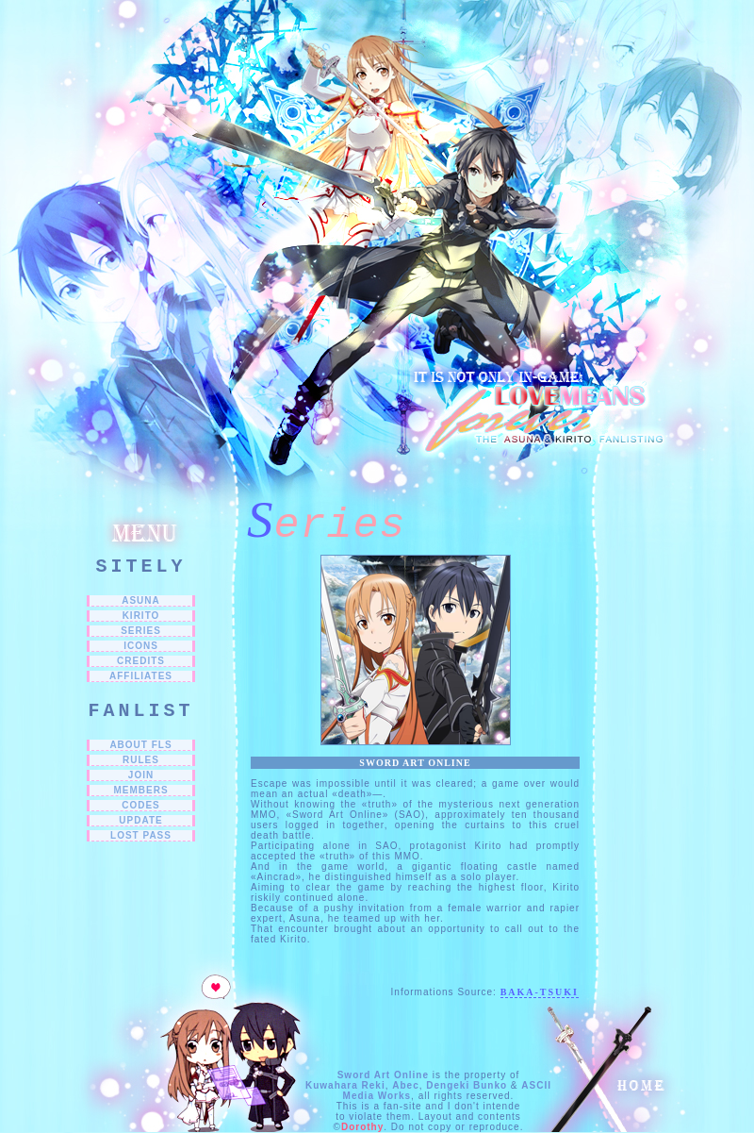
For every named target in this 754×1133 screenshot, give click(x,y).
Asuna (141, 600)
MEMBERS (140, 790)
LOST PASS (141, 835)
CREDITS (141, 661)
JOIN (141, 775)
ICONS (140, 646)
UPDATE (140, 820)
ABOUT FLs (140, 745)
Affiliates (140, 676)
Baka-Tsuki (539, 992)
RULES (141, 760)
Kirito (141, 615)
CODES (141, 805)
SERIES (141, 630)
